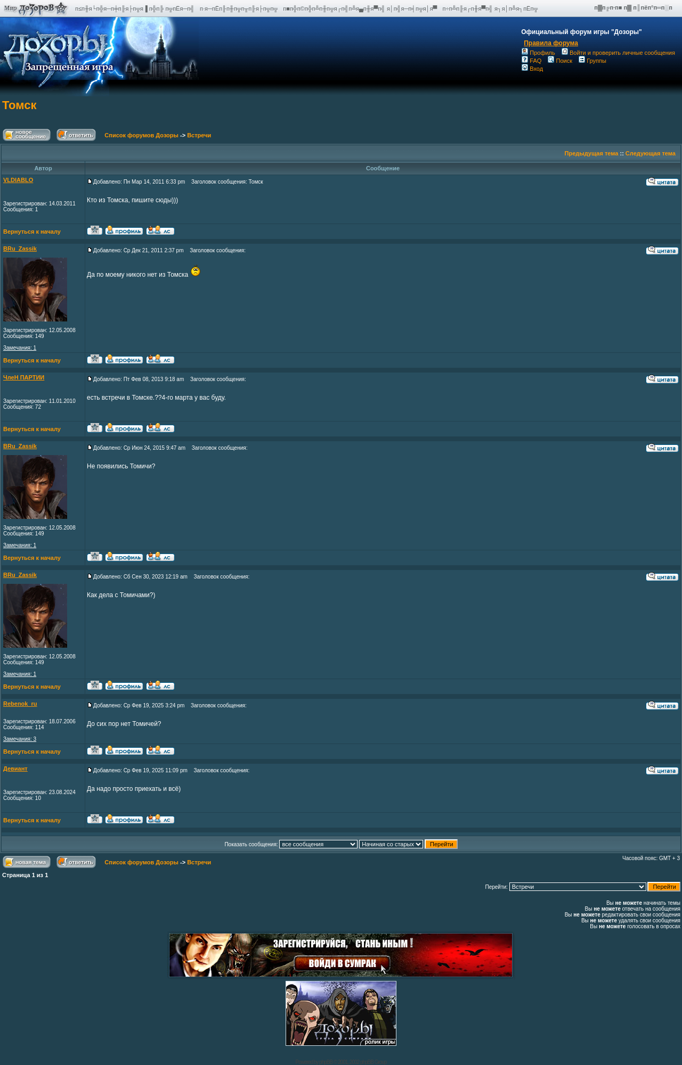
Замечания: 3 (19, 739)
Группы (592, 60)
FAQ (531, 60)
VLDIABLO (18, 180)
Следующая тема (651, 153)
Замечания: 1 (19, 348)
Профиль (538, 52)
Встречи (199, 135)
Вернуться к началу (32, 231)
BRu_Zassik (20, 248)
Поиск (560, 60)
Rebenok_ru (20, 703)
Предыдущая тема (592, 153)
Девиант (15, 768)
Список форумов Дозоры (141, 135)
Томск (19, 105)
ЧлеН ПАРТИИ (23, 377)
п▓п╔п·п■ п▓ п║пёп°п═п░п (634, 7)
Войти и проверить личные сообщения (618, 52)
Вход (532, 68)
